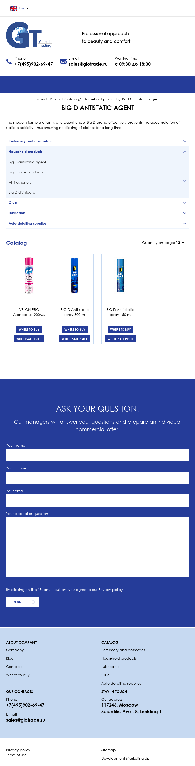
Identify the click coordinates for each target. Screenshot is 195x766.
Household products (118, 658)
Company (15, 650)
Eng (19, 8)
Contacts (14, 666)
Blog (9, 658)
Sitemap (108, 749)
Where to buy (29, 329)
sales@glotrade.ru (88, 64)
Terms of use (16, 755)
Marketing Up (138, 758)
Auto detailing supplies (121, 683)
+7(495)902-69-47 (33, 64)
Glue (105, 675)
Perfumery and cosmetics (123, 650)
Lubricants (110, 666)
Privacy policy (111, 589)
